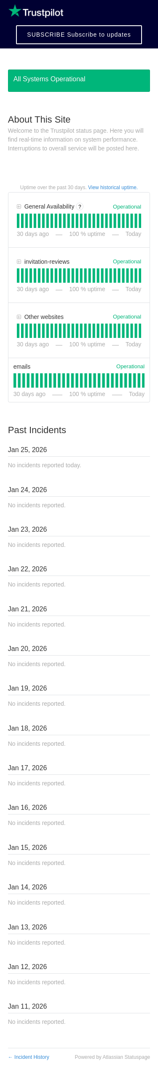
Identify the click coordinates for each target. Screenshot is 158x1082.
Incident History (28, 1057)
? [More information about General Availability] (79, 207)
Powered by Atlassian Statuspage (112, 1057)
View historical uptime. (113, 187)
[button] (79, 34)
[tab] (18, 221)
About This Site (39, 119)
